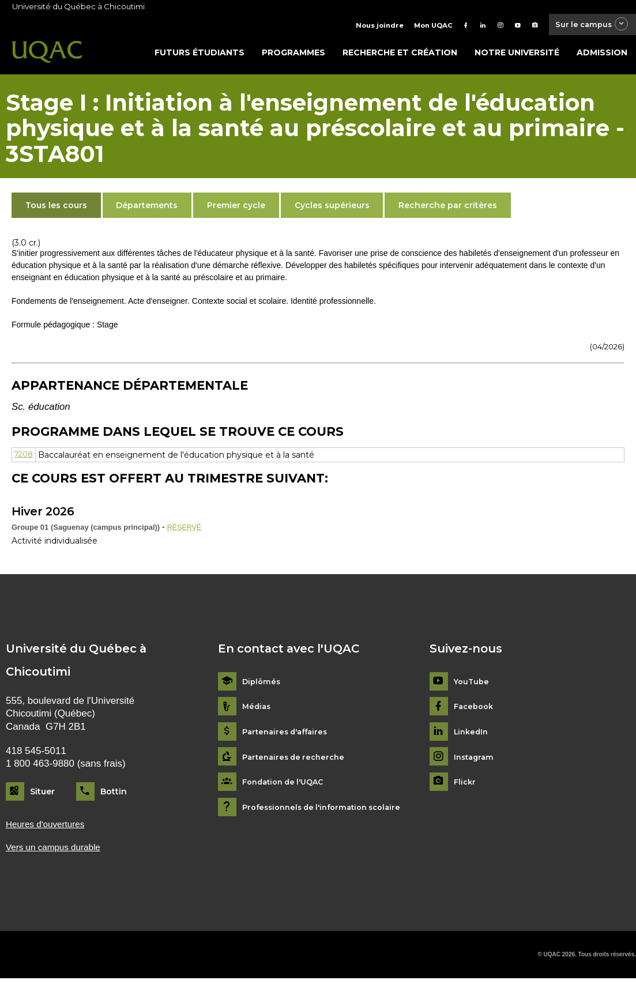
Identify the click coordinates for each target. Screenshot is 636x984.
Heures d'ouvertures (49, 828)
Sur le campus (585, 25)
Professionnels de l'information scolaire (328, 811)
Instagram (475, 760)
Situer (42, 795)
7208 (25, 458)
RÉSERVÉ (186, 530)
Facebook (475, 710)
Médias (257, 710)
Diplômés (262, 685)
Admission (602, 56)
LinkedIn (472, 735)
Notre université (517, 56)
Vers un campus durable (58, 852)
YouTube (472, 685)
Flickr (465, 785)
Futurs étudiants (199, 56)
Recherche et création (400, 56)
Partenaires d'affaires (288, 735)
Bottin (113, 795)
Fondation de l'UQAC (287, 785)
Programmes (293, 56)
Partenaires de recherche (297, 760)
